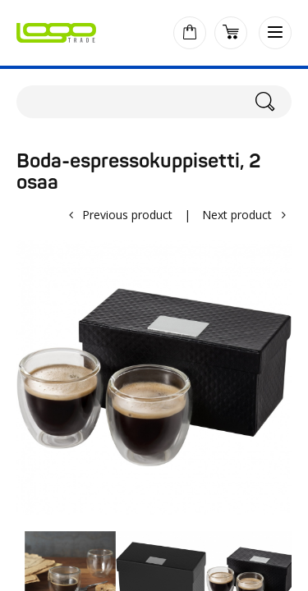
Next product (237, 214)
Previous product (127, 214)
